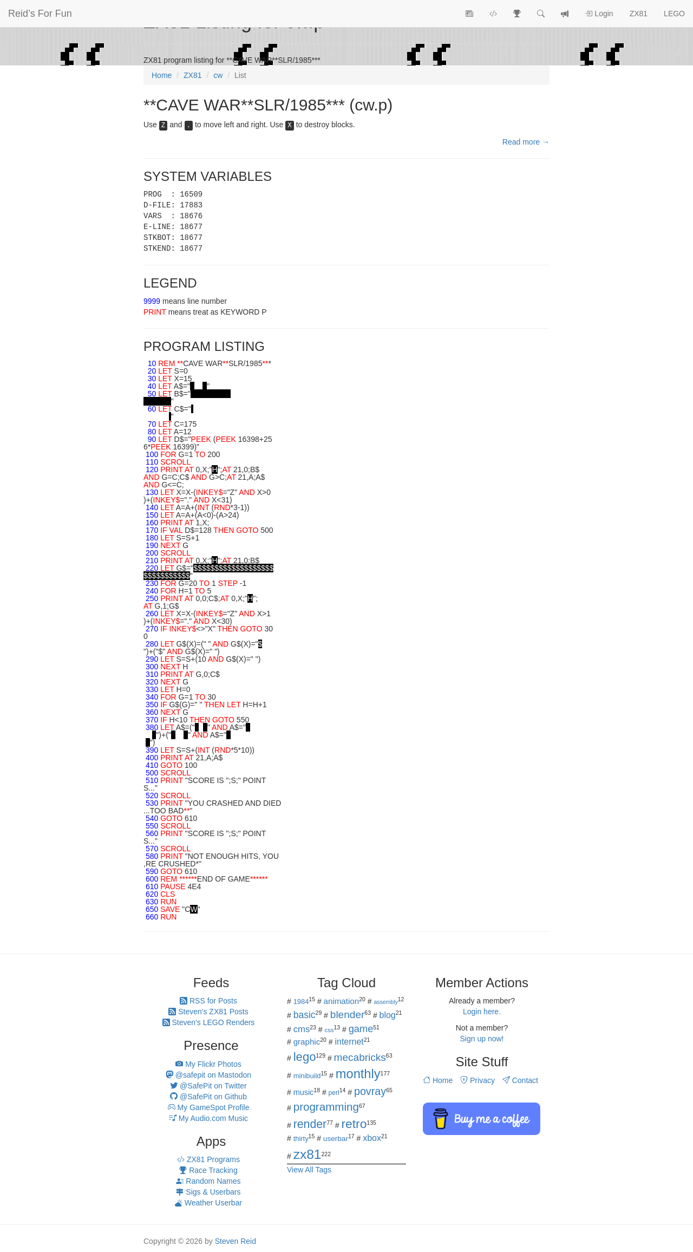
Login (599, 13)
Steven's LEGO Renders (208, 1022)
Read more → (526, 142)
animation (341, 1001)
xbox (372, 1138)
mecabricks (360, 1057)
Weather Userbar (208, 1202)
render (309, 1124)
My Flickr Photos (208, 1064)
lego (304, 1057)
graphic (307, 1041)
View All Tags (309, 1169)
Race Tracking (208, 1170)
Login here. (482, 1011)
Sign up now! (482, 1038)
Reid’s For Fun (40, 13)
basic (304, 1014)
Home (438, 1080)
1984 (301, 1001)
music (303, 1092)
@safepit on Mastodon (208, 1075)
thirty (301, 1138)
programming (326, 1106)
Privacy (477, 1080)
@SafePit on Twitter (208, 1085)
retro (354, 1124)
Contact (520, 1080)
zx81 (307, 1154)
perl (334, 1093)
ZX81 (639, 13)
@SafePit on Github (208, 1096)
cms (301, 1029)
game (361, 1028)
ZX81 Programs (208, 1159)
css (329, 1030)
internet (349, 1041)
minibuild (307, 1076)
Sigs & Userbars (208, 1192)
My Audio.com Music (208, 1118)
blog (388, 1015)
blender (347, 1014)
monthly (358, 1074)
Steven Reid (235, 1241)
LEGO (674, 13)
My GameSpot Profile (209, 1107)
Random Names (208, 1181)
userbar (335, 1138)
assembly (385, 1002)
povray (370, 1091)
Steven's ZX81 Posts (208, 1011)
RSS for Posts (208, 1000)
